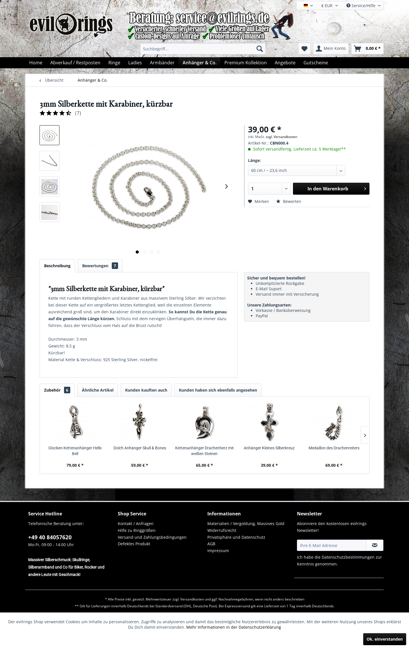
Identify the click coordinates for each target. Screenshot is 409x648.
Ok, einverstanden (385, 639)
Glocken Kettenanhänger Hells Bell (75, 451)
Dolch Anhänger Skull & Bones (139, 448)
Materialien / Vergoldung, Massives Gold (245, 523)
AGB (211, 543)
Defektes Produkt (134, 543)
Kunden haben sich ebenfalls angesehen (218, 390)
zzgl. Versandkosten (281, 136)
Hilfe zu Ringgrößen (137, 530)
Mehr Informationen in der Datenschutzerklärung (233, 627)
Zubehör (57, 390)
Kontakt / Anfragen (136, 523)
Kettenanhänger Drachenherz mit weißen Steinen (204, 451)
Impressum (218, 550)
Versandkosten (192, 599)
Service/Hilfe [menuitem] (361, 5)
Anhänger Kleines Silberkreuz (269, 448)
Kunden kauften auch (146, 390)
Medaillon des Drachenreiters (334, 448)
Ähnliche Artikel (97, 390)
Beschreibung (57, 265)
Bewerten (288, 201)
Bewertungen (100, 265)
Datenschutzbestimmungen (348, 557)
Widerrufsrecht (221, 530)
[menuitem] (203, 48)
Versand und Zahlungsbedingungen (152, 537)
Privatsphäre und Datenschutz (236, 537)
